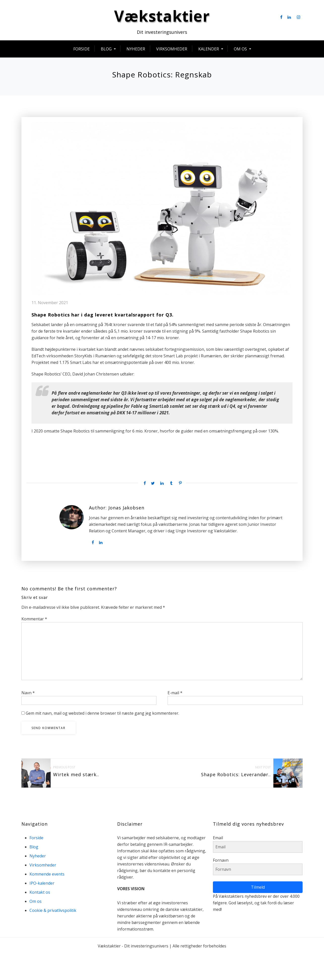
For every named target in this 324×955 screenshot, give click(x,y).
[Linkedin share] (162, 484)
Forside (81, 49)
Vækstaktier (162, 17)
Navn (28, 693)
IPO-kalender (41, 884)
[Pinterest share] (180, 484)
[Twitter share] (152, 484)
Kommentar (34, 619)
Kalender (208, 49)
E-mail (175, 693)
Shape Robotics (50, 316)
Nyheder (135, 49)
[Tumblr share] (171, 484)
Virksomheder (171, 49)
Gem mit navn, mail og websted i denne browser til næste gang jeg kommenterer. (102, 714)
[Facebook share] (143, 484)
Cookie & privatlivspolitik (52, 911)
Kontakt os (39, 893)
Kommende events (46, 875)
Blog (106, 49)
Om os (240, 49)
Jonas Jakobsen (126, 509)
